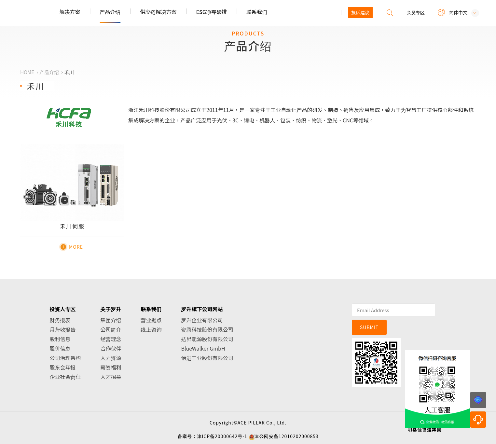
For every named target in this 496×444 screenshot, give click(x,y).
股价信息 (59, 348)
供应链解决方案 (158, 12)
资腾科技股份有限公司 (207, 329)
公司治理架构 (65, 358)
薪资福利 (110, 367)
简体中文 (458, 12)
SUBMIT (369, 327)
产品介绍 (110, 12)
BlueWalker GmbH (203, 348)
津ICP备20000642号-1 (222, 436)
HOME (27, 72)
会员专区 (415, 12)
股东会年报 (62, 367)
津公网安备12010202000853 (286, 436)
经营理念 (110, 339)
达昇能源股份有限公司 (207, 339)
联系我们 (256, 12)
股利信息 (59, 339)
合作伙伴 (110, 348)
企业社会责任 (65, 377)
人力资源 (110, 358)
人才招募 (110, 377)
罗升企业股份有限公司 (49, 13)
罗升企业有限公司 (202, 320)
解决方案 (69, 12)
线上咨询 (151, 329)
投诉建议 (360, 12)
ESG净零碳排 (211, 12)
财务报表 (59, 320)
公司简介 (110, 329)
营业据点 (151, 320)
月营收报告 (62, 329)
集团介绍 (110, 320)
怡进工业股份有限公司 (207, 358)
